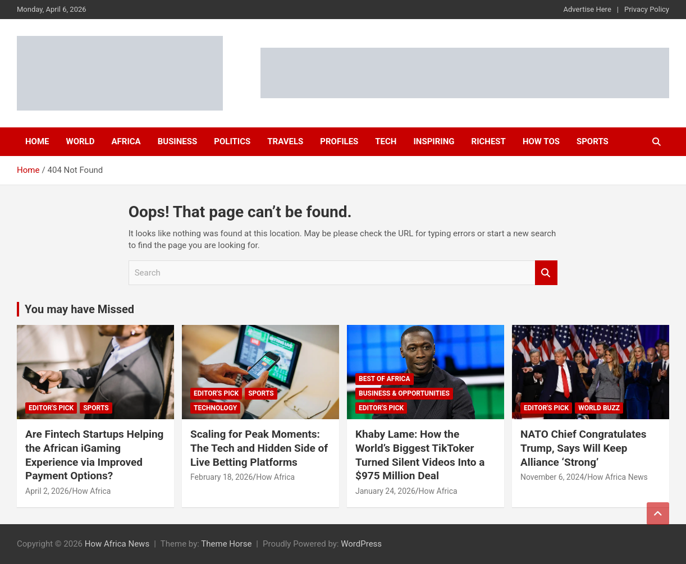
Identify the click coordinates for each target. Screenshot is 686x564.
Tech (385, 141)
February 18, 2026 (221, 477)
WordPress (361, 544)
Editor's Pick (51, 408)
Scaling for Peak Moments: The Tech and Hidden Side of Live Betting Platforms (259, 448)
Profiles (339, 141)
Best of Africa (384, 379)
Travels (285, 141)
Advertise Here (587, 9)
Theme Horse (226, 544)
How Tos (541, 141)
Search (546, 273)
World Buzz (599, 408)
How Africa (91, 491)
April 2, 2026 (47, 491)
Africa (125, 141)
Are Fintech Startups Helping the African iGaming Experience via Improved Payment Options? (94, 455)
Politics (232, 141)
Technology (215, 408)
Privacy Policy (646, 9)
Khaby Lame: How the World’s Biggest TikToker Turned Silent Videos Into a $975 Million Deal (419, 455)
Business (178, 141)
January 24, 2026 (385, 491)
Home (37, 141)
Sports (593, 141)
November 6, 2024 (552, 477)
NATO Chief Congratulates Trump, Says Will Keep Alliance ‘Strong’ (583, 448)
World (80, 141)
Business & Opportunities (404, 393)
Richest (489, 141)
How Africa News (617, 477)
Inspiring (433, 141)
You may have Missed (79, 309)
